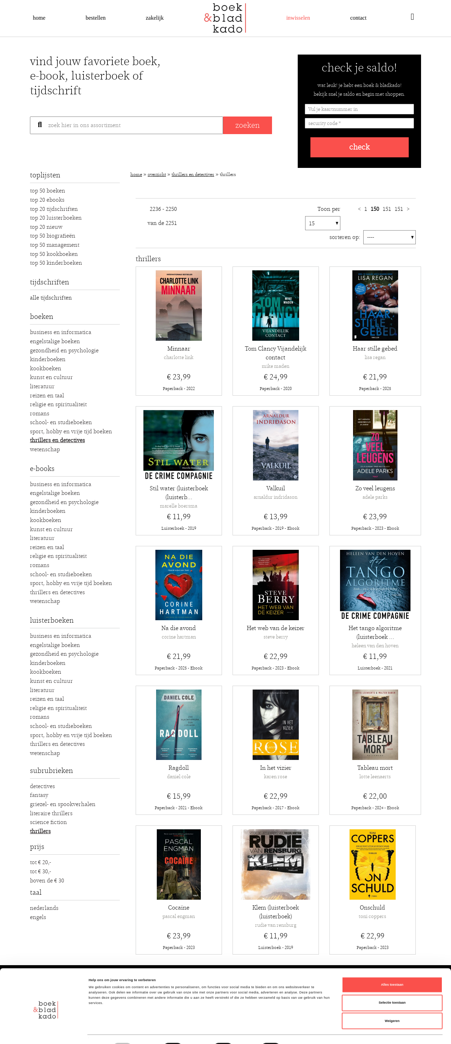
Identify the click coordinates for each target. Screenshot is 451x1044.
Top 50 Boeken (47, 191)
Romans (39, 413)
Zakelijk (155, 18)
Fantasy (39, 795)
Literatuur (42, 386)
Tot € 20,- (40, 862)
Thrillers (40, 831)
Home (39, 18)
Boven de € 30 (47, 881)
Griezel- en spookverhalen (62, 804)
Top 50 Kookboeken (54, 254)
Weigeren (392, 999)
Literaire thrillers (51, 813)
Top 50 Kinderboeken (56, 263)
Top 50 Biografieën (52, 236)
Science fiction (48, 822)
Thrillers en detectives (57, 440)
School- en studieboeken (61, 422)
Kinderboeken (48, 359)
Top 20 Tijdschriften (54, 209)
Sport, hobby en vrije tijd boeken (71, 431)
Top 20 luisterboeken (56, 218)
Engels (38, 917)
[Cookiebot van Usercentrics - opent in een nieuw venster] (45, 1032)
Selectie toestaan (392, 981)
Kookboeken (45, 368)
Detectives (42, 786)
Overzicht (157, 175)
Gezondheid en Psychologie (64, 350)
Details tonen (299, 1032)
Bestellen (96, 18)
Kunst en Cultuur (51, 377)
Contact (358, 18)
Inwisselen (298, 18)
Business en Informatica (60, 332)
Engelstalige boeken (55, 341)
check (359, 147)
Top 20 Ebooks (47, 200)
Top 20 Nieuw (46, 227)
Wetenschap (45, 449)
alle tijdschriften (51, 298)
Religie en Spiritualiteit (58, 404)
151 (388, 209)
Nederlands (44, 908)
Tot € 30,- (40, 871)
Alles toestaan (392, 963)
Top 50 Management (54, 245)
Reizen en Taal (47, 396)
